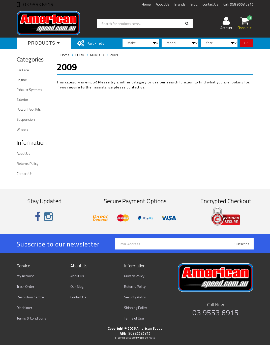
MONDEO (97, 54)
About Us (162, 4)
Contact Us (210, 4)
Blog (194, 4)
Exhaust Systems (29, 89)
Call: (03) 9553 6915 (238, 4)
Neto (152, 338)
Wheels (22, 129)
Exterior (22, 99)
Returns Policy (27, 163)
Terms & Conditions (31, 318)
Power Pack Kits (29, 109)
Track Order (25, 286)
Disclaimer (24, 307)
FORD (79, 54)
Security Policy (135, 297)
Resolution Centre (30, 297)
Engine (22, 79)
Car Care (23, 70)
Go (246, 43)
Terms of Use (134, 318)
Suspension (26, 119)
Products (44, 43)
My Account (25, 275)
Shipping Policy (135, 307)
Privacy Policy (134, 275)
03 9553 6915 (37, 4)
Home (146, 4)
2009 (114, 54)
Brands (180, 4)
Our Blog (76, 286)
